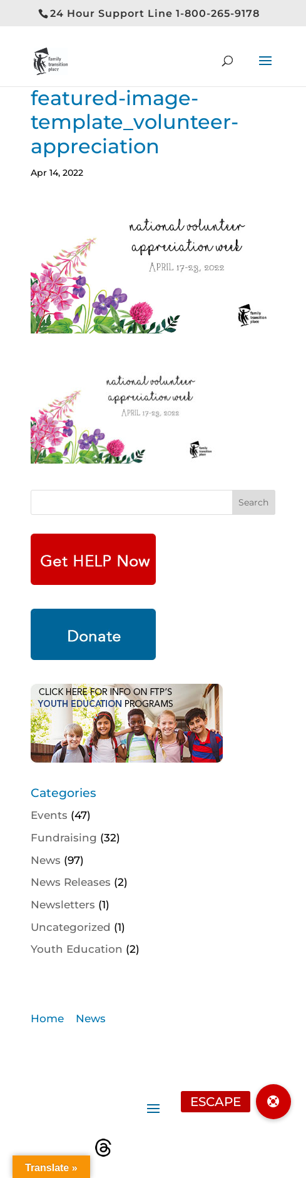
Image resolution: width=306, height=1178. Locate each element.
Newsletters (63, 904)
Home (47, 1018)
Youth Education (77, 949)
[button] (273, 1101)
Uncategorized (71, 927)
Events (49, 815)
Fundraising (64, 837)
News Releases (71, 882)
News (46, 860)
